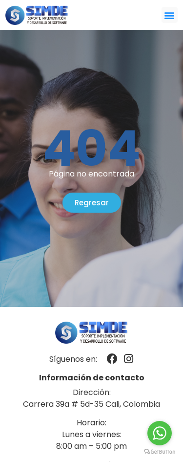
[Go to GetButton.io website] (159, 452)
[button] (170, 15)
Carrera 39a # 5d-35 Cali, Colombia (91, 404)
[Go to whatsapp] (159, 433)
